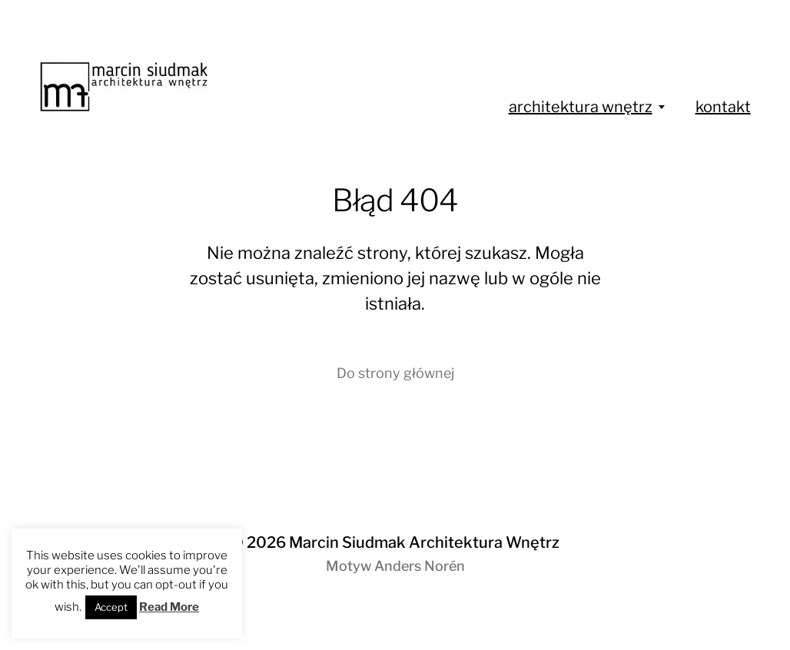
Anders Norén (419, 566)
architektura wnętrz (580, 107)
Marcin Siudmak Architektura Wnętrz (424, 542)
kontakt (723, 107)
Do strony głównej (395, 373)
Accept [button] (111, 607)
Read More (169, 607)
